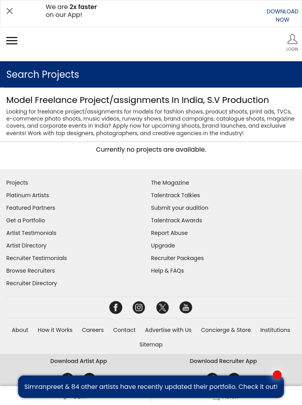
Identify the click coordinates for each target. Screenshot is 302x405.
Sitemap (151, 344)
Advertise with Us (168, 330)
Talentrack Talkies (175, 195)
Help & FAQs (167, 271)
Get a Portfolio (25, 220)
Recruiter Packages (177, 258)
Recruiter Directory (31, 283)
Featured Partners (30, 208)
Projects (17, 183)
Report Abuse (169, 233)
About (20, 330)
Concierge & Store (226, 330)
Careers (92, 330)
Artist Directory (26, 245)
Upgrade (163, 245)
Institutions (275, 330)
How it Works (55, 330)
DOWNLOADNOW (282, 15)
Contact (124, 330)
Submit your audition (179, 208)
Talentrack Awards (176, 220)
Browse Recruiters (30, 271)
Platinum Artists (27, 195)
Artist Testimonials (31, 233)
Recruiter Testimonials (36, 258)
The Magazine (170, 183)
